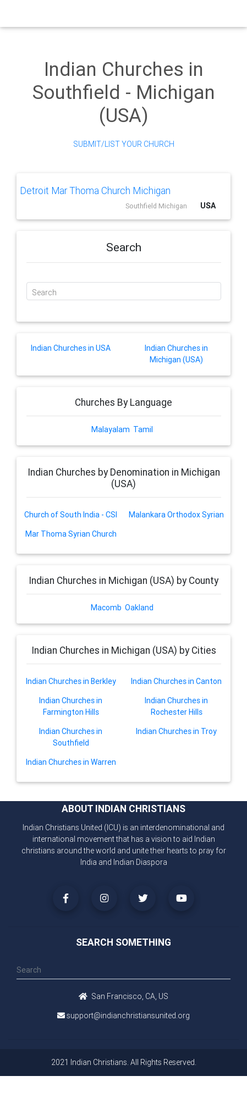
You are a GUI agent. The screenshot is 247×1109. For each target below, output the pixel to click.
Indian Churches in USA (71, 348)
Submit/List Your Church (123, 144)
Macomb (106, 608)
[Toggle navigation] (226, 13)
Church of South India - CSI (70, 515)
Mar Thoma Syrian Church (71, 534)
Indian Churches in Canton (176, 681)
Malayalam (110, 429)
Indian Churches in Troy (176, 731)
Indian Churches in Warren (71, 762)
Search (44, 292)
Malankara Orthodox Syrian (176, 515)
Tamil (143, 429)
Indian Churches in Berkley (71, 681)
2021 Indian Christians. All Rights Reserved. (123, 1062)
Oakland (139, 608)
